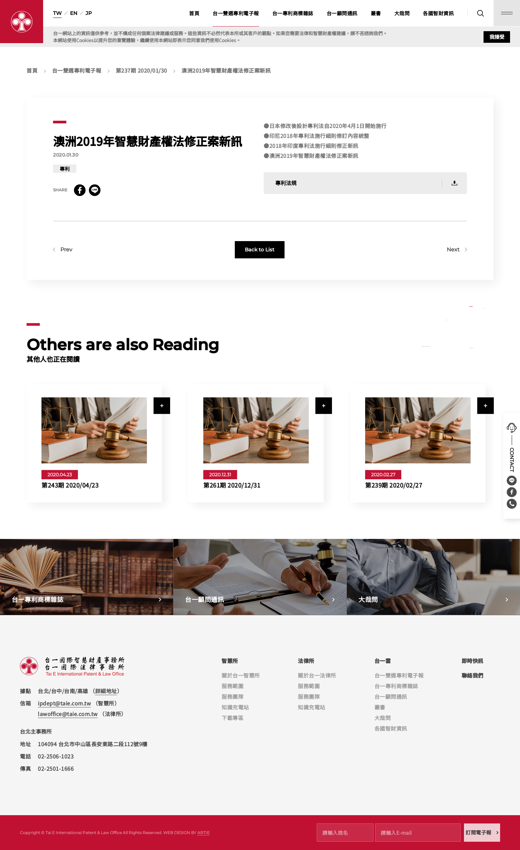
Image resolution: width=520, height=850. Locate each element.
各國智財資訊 (438, 13)
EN (73, 13)
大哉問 (402, 13)
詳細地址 (106, 691)
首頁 (194, 13)
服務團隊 (232, 696)
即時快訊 (473, 661)
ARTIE (203, 832)
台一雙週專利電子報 (236, 13)
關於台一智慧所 (241, 675)
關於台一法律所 (317, 675)
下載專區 (232, 718)
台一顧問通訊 (342, 13)
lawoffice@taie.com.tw (68, 714)
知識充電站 (235, 707)
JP (89, 13)
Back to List (259, 258)
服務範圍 (232, 686)
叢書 (376, 13)
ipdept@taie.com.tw (64, 703)
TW (57, 13)
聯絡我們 (473, 675)
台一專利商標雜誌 (292, 13)
